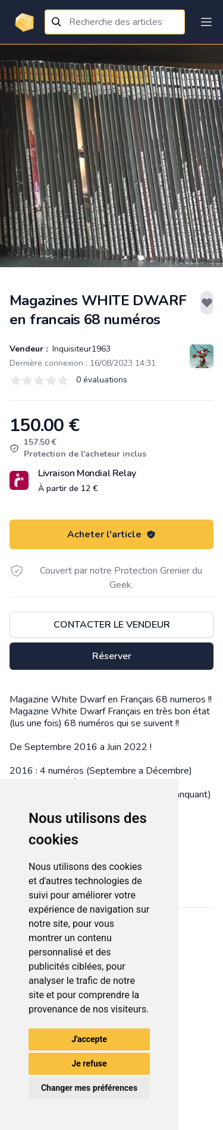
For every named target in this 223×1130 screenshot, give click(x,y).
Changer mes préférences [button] (89, 1088)
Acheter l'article (111, 534)
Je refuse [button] (88, 1063)
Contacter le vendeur (112, 624)
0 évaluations (101, 379)
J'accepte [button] (89, 1039)
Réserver (111, 656)
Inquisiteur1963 (80, 348)
